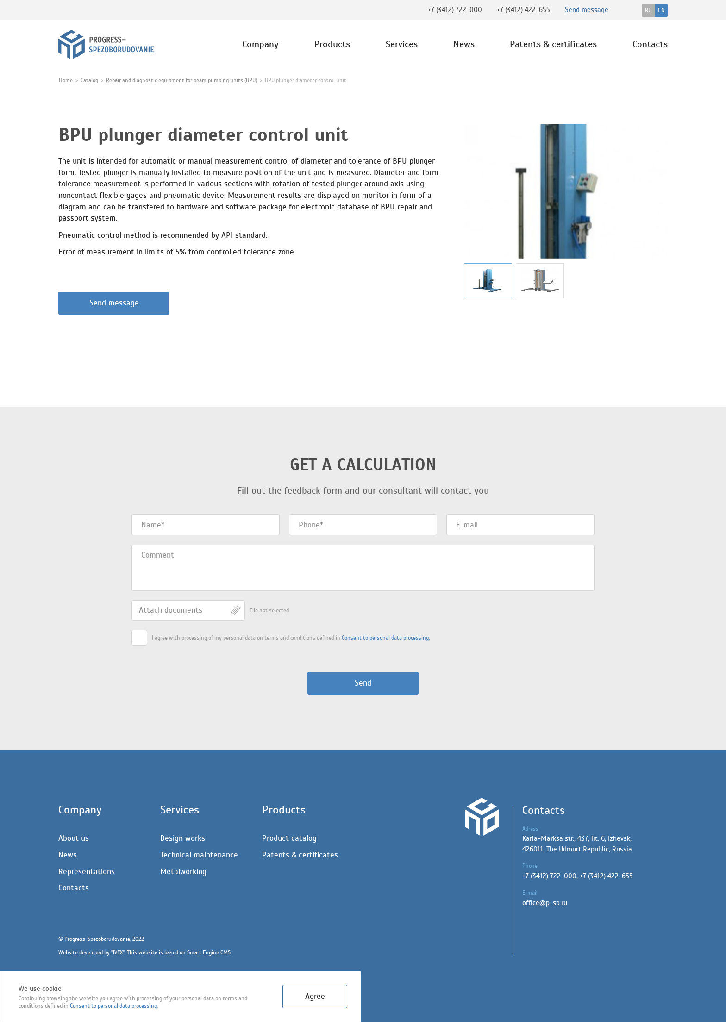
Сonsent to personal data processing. (386, 638)
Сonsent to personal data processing (113, 1006)
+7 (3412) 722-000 (455, 9)
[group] (566, 191)
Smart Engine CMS (209, 952)
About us (73, 838)
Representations (86, 872)
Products (332, 44)
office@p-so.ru (544, 903)
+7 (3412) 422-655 (523, 9)
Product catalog (289, 838)
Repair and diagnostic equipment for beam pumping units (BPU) (181, 80)
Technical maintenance (199, 855)
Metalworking (183, 872)
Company (260, 44)
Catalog (89, 80)
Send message (114, 303)
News (464, 44)
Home (66, 80)
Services (402, 44)
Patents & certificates (553, 44)
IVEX (118, 952)
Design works (182, 838)
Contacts (650, 44)
